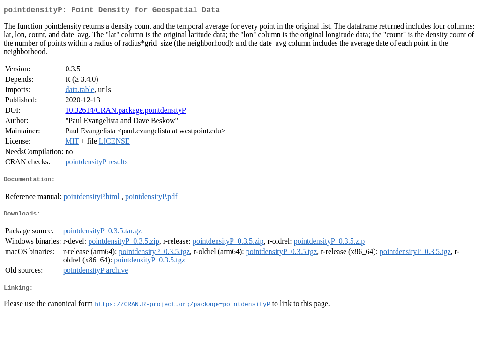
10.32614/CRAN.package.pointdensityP (125, 112)
